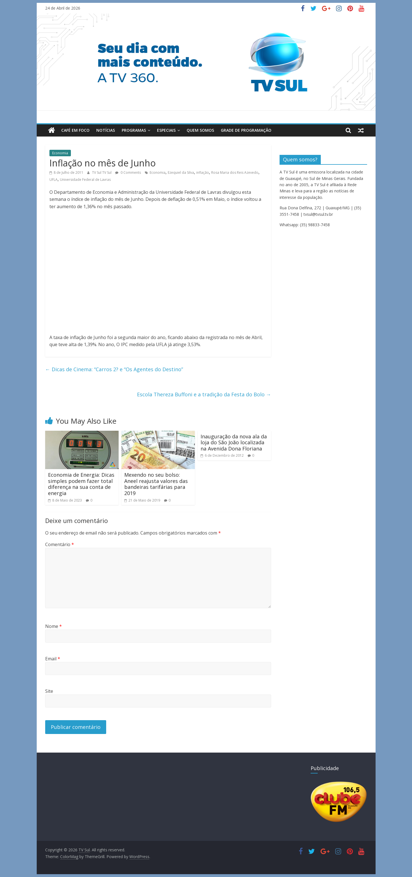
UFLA (53, 179)
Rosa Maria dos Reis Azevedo (234, 172)
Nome (53, 626)
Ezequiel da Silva (181, 172)
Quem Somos (200, 130)
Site (49, 691)
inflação (202, 172)
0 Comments (128, 172)
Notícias (105, 130)
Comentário (59, 544)
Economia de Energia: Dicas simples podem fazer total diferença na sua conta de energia (81, 483)
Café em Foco (75, 130)
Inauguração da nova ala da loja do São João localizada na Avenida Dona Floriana (233, 442)
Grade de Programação (246, 130)
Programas (134, 130)
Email (52, 659)
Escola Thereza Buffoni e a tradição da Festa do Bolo (204, 394)
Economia (60, 153)
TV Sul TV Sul (102, 172)
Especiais (166, 130)
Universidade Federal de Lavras (85, 179)
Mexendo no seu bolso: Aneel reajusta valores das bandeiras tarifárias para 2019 (156, 483)
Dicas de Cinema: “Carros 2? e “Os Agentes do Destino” (114, 369)
